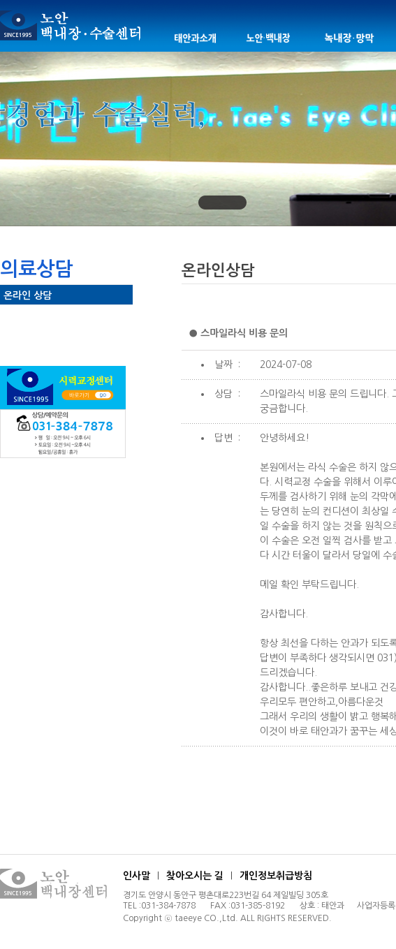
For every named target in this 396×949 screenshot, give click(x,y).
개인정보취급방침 (276, 876)
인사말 (136, 876)
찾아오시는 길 (194, 876)
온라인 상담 (27, 295)
